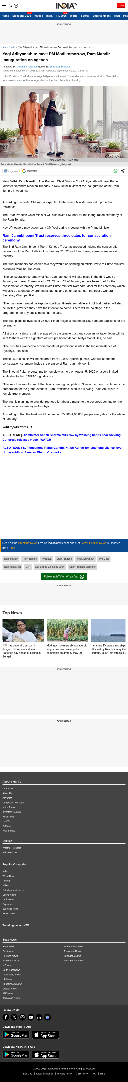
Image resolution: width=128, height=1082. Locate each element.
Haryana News (10, 956)
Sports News (9, 894)
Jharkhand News (11, 960)
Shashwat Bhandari (60, 66)
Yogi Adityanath (85, 558)
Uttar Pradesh (64, 558)
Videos (38, 15)
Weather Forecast (11, 848)
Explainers (7, 904)
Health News (9, 913)
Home (5, 15)
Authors (6, 826)
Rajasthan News (72, 951)
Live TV (6, 821)
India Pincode (9, 852)
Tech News (8, 899)
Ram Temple (30, 558)
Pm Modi (104, 558)
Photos (6, 880)
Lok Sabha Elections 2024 (49, 566)
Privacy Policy (64, 1073)
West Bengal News (74, 960)
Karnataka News (11, 998)
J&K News (7, 993)
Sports (85, 15)
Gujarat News (9, 988)
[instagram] (22, 1017)
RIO (94, 1073)
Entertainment (101, 15)
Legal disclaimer (44, 1073)
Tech (117, 15)
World (74, 15)
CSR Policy (82, 1073)
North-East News (11, 970)
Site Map (27, 1073)
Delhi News (8, 951)
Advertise (7, 798)
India (49, 15)
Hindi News (8, 816)
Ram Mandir (11, 558)
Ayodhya (47, 558)
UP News (7, 979)
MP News (7, 965)
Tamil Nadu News (11, 974)
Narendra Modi (12, 566)
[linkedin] (39, 1017)
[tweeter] (14, 1017)
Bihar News (8, 946)
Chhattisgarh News (12, 984)
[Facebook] (5, 1017)
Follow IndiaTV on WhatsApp (64, 577)
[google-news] (47, 1017)
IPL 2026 (61, 15)
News (5, 47)
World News (8, 876)
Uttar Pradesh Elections (82, 566)
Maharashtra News (74, 946)
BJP (28, 566)
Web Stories (8, 830)
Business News (10, 908)
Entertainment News (13, 890)
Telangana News (72, 956)
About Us (7, 793)
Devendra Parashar (27, 66)
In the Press (8, 807)
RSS (102, 1073)
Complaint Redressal (13, 802)
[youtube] (31, 1017)
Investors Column (11, 812)
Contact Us (8, 788)
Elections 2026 (21, 15)
